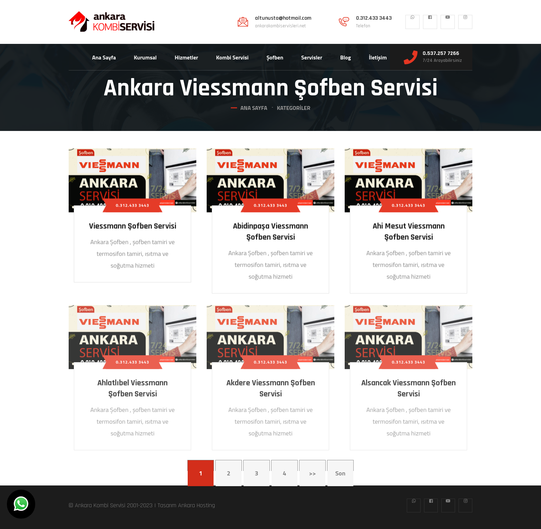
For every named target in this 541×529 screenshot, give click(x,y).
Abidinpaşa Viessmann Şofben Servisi (270, 232)
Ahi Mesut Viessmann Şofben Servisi (409, 232)
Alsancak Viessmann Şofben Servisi (408, 391)
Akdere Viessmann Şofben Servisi (270, 391)
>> (312, 473)
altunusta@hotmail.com (283, 18)
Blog (345, 57)
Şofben (274, 57)
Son (340, 473)
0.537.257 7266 (441, 53)
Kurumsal (145, 57)
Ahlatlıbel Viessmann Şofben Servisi (132, 391)
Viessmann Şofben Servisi (132, 227)
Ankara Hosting (196, 505)
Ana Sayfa (104, 57)
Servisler (311, 57)
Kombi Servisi (232, 57)
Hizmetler (186, 57)
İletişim (378, 57)
